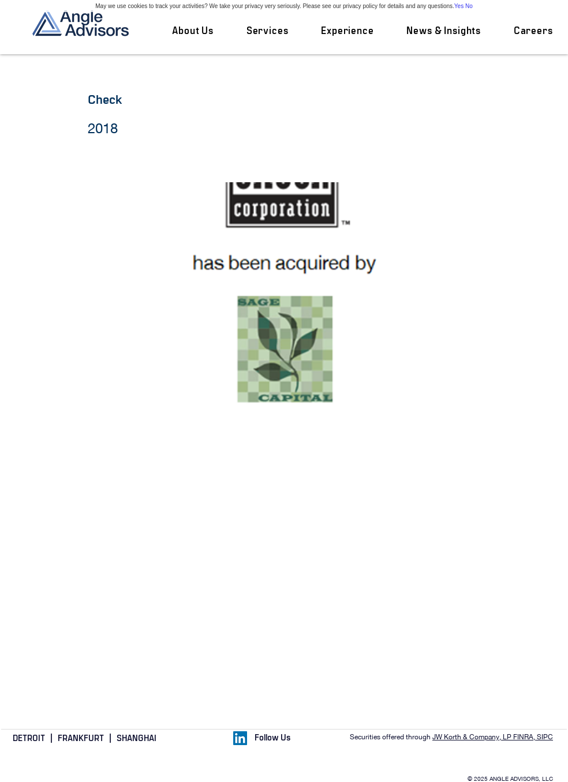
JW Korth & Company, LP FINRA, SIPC (492, 737)
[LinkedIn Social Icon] (240, 738)
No (469, 6)
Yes (459, 6)
